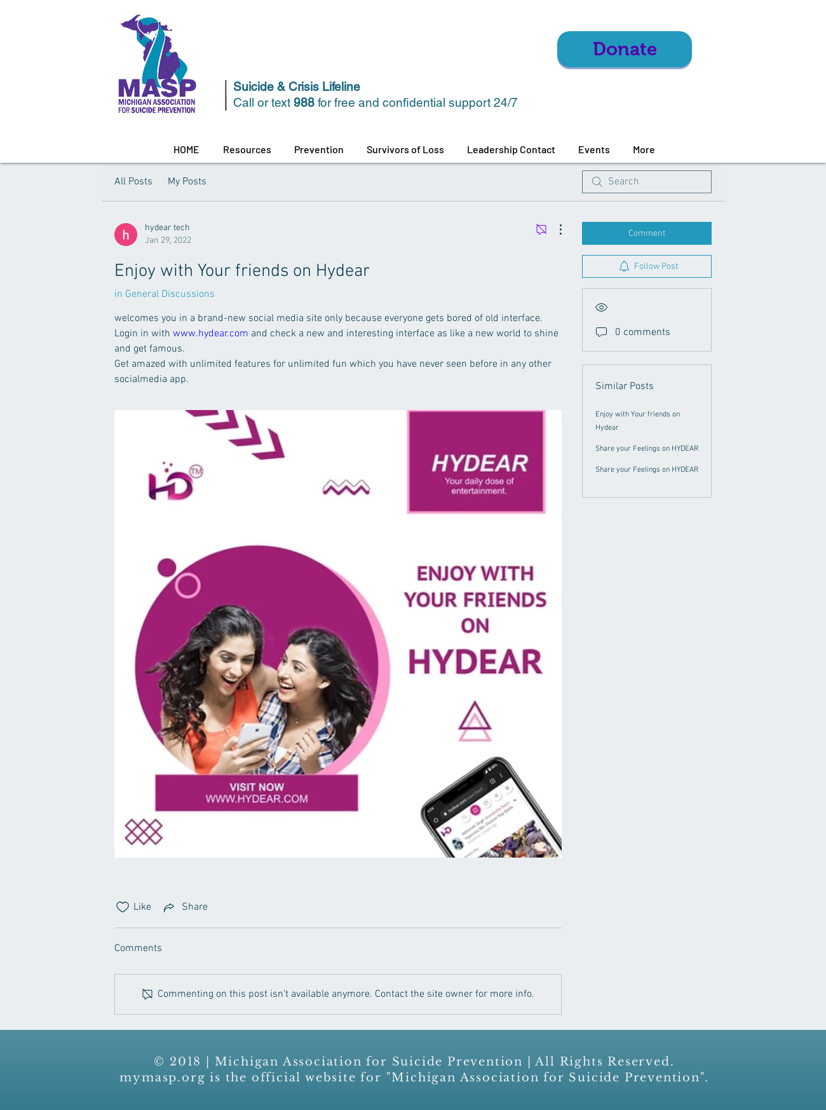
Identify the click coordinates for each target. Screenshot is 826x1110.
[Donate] (624, 49)
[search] (647, 181)
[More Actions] (554, 229)
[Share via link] (184, 907)
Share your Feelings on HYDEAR (646, 448)
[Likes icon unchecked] (122, 907)
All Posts (133, 181)
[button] (247, 149)
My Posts (187, 181)
